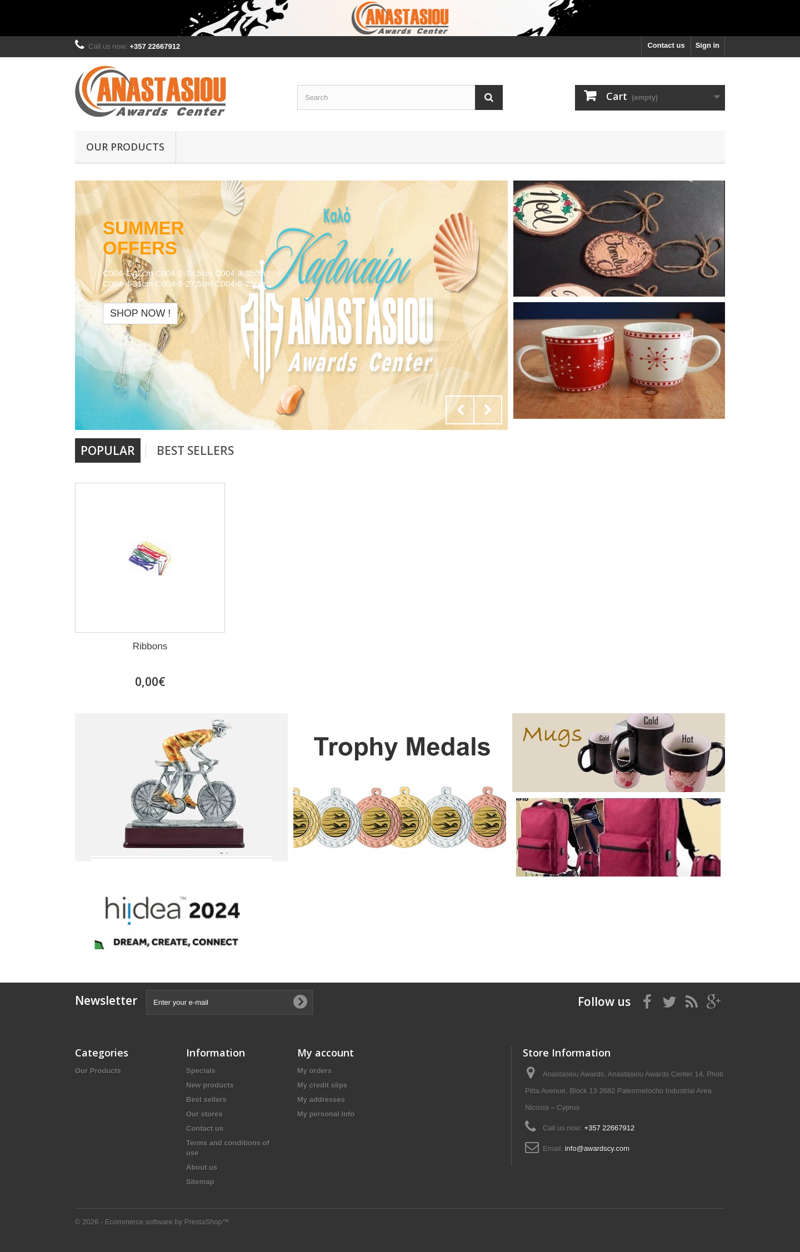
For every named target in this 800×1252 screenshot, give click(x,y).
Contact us (665, 45)
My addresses (321, 1099)
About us (201, 1167)
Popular (108, 450)
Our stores (204, 1114)
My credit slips (322, 1085)
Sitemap (200, 1182)
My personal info (325, 1114)
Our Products (125, 146)
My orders (314, 1070)
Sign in (707, 45)
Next (487, 409)
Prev (460, 409)
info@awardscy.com (597, 1148)
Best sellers (206, 1099)
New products (210, 1085)
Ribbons (150, 646)
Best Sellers (195, 450)
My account (325, 1052)
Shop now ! (140, 313)
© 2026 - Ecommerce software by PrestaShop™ (152, 1222)
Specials (201, 1070)
